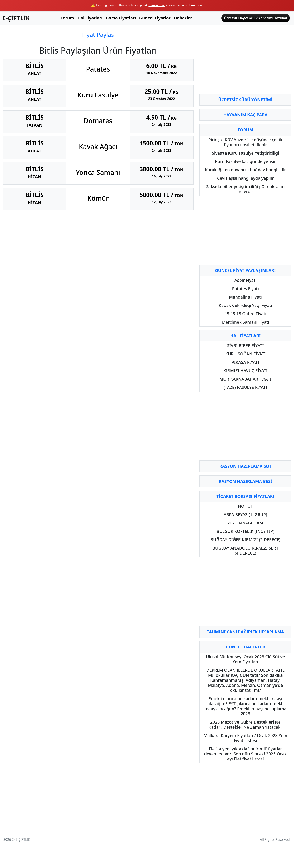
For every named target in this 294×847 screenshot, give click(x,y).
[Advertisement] (245, 61)
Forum (67, 18)
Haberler (183, 18)
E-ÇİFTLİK (16, 18)
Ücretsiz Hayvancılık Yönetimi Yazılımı (255, 18)
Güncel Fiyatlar (155, 18)
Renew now (156, 5)
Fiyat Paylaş (98, 34)
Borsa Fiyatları (121, 18)
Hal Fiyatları (90, 18)
